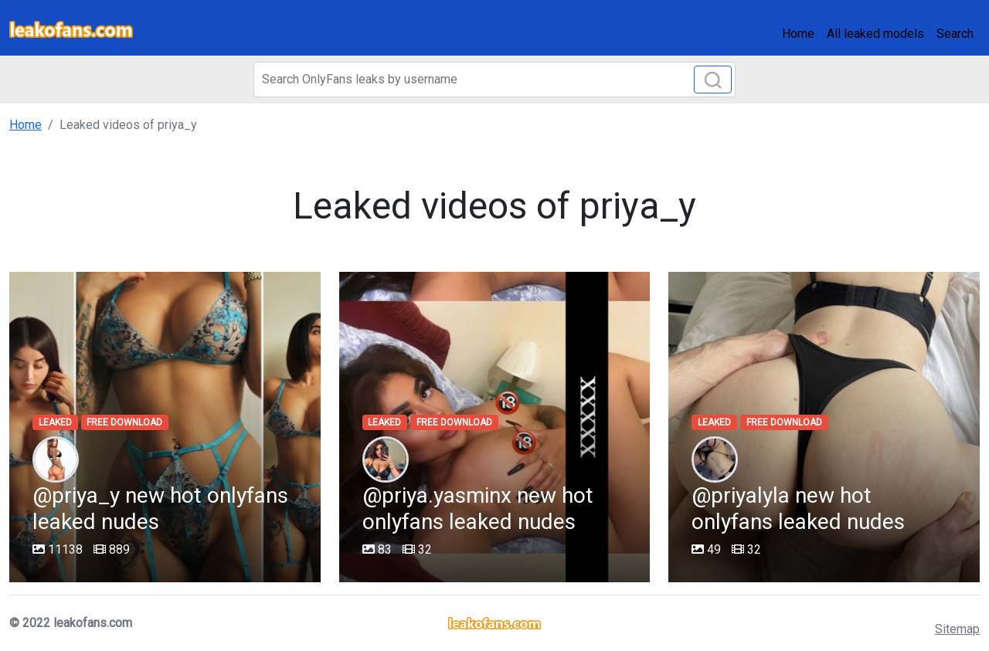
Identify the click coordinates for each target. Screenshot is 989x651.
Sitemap (957, 629)
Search (955, 33)
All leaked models (875, 33)
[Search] (494, 79)
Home (798, 33)
